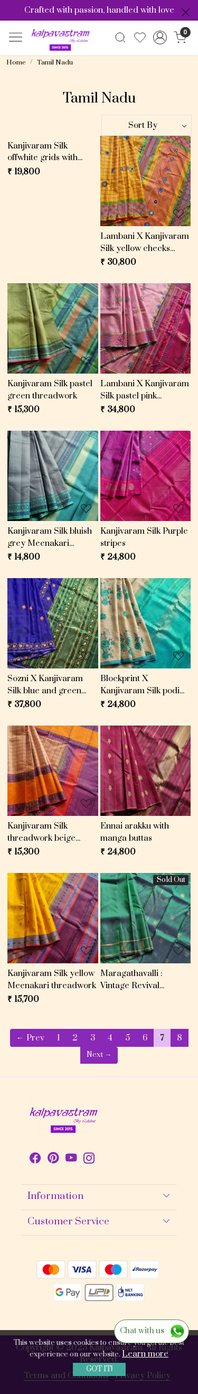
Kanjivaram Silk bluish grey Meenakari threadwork (49, 537)
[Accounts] (159, 37)
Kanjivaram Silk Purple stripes (144, 537)
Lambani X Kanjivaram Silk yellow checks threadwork (144, 242)
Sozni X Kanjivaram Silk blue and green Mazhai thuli (45, 684)
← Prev (30, 1038)
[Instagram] (89, 1160)
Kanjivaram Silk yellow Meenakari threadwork (51, 979)
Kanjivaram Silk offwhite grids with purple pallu (42, 152)
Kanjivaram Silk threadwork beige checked (41, 832)
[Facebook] (35, 1160)
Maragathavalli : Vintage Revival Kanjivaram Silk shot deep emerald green (140, 979)
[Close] (185, 12)
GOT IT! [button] (99, 1369)
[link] (120, 37)
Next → (99, 1055)
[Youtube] (71, 1160)
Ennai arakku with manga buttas (134, 832)
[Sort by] (146, 125)
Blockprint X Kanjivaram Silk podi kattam (140, 684)
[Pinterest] (53, 1160)
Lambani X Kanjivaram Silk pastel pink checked (144, 390)
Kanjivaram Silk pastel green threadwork (49, 389)
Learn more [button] (145, 1354)
